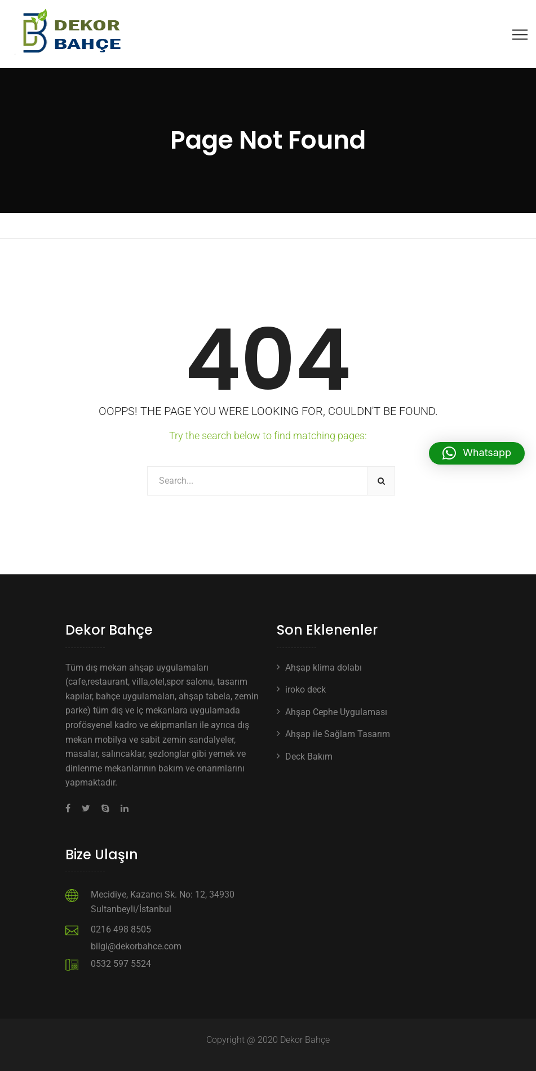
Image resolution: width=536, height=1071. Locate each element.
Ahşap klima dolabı (323, 667)
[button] (477, 453)
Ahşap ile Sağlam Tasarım (337, 734)
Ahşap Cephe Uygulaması (336, 712)
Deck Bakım (309, 756)
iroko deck (305, 689)
